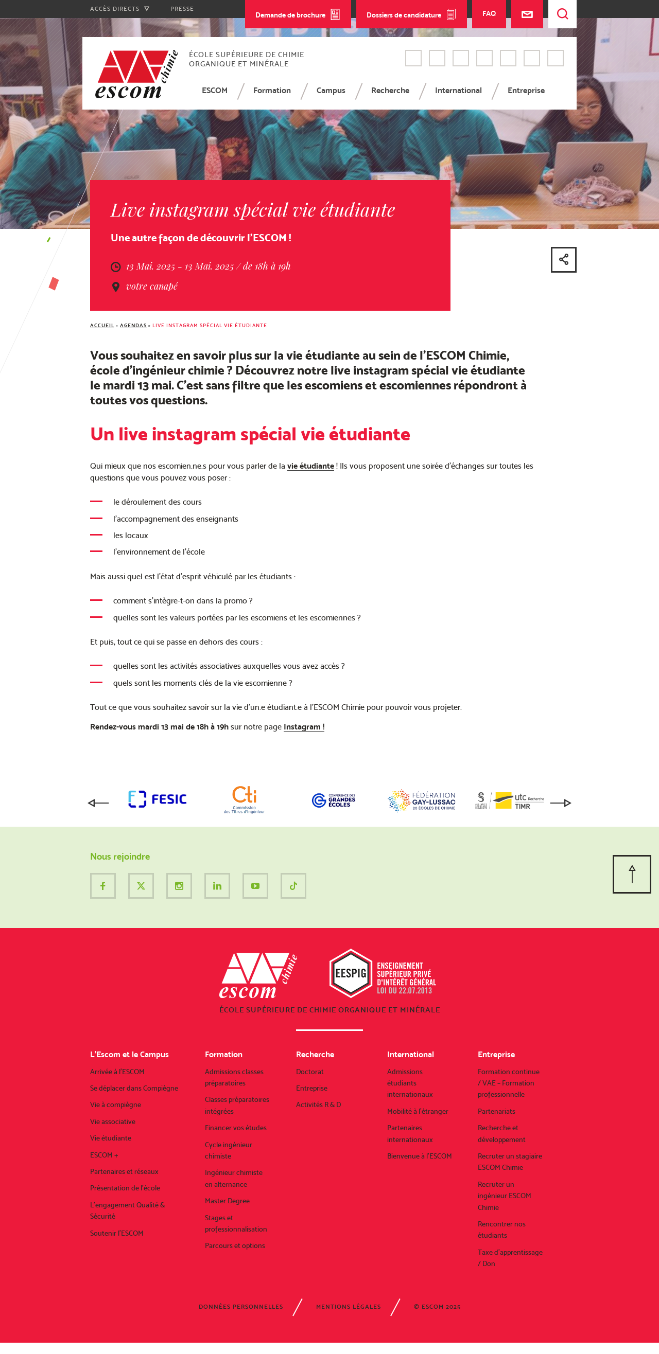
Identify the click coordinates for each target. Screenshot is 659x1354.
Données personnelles (241, 1306)
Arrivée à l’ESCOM (117, 1071)
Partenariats (496, 1111)
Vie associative (112, 1121)
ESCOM (215, 90)
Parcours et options (235, 1245)
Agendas (133, 325)
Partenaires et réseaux (124, 1171)
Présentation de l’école (125, 1188)
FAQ (489, 13)
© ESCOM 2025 (437, 1306)
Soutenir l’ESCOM (117, 1233)
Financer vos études (236, 1128)
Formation (272, 90)
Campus (331, 90)
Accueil (102, 325)
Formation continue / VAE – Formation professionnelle (509, 1083)
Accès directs (120, 8)
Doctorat (310, 1071)
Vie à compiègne (115, 1104)
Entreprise (526, 90)
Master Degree (227, 1201)
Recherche (390, 90)
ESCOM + (104, 1155)
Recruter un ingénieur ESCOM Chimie (504, 1196)
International (458, 90)
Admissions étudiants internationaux (410, 1083)
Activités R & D (318, 1104)
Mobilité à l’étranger (417, 1111)
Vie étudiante (110, 1138)
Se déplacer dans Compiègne (134, 1088)
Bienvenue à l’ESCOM (419, 1156)
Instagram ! (304, 727)
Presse (182, 8)
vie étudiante (310, 466)
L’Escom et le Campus (129, 1054)
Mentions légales (348, 1306)
